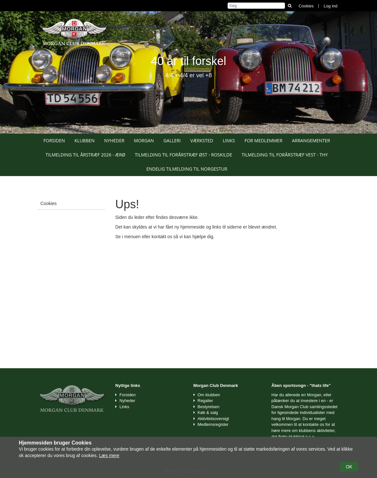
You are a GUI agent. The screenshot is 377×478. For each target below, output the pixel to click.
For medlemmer (263, 140)
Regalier (205, 400)
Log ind (330, 6)
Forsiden (54, 140)
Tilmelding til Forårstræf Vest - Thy (284, 155)
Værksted (201, 140)
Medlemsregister (213, 424)
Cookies (306, 6)
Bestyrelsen (209, 406)
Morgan (144, 140)
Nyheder (114, 140)
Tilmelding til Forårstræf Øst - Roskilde (183, 155)
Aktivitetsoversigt (213, 418)
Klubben (84, 140)
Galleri (172, 140)
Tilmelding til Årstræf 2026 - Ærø (86, 155)
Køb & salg (208, 412)
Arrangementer (311, 140)
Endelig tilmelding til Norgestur (186, 169)
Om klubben (209, 394)
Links (229, 140)
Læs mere (109, 455)
